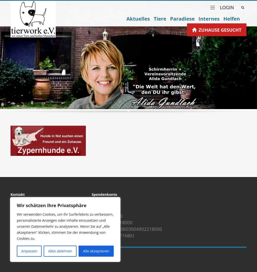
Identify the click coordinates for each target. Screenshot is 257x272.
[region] (65, 229)
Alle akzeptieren (96, 251)
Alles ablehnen (60, 251)
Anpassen (29, 251)
